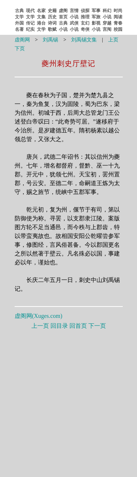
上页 (113, 40)
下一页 (97, 326)
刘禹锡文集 (84, 40)
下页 (20, 48)
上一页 (40, 326)
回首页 (78, 326)
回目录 (59, 326)
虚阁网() (38, 316)
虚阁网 (22, 40)
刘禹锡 (50, 40)
